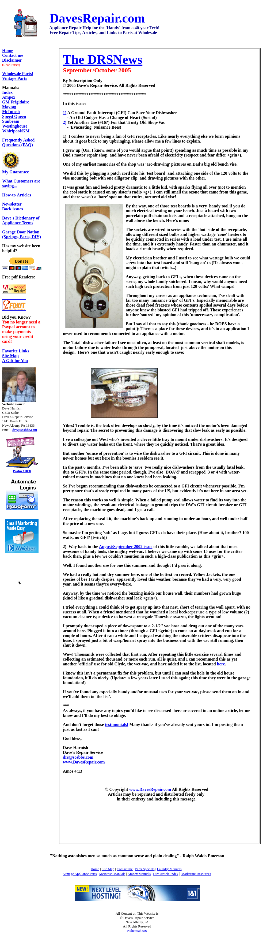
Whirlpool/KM (15, 131)
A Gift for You (15, 360)
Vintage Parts (14, 78)
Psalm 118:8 (22, 471)
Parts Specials (145, 869)
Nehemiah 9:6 (137, 931)
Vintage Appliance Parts (80, 874)
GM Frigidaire (15, 102)
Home (7, 50)
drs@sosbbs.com (78, 757)
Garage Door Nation (20, 232)
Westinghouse (14, 126)
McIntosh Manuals (112, 874)
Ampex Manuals (139, 874)
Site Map (10, 355)
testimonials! (116, 724)
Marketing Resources (196, 874)
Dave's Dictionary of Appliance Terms (21, 220)
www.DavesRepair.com (84, 762)
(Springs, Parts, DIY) (21, 236)
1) (64, 112)
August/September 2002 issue (126, 546)
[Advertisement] (156, 823)
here (221, 664)
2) (64, 122)
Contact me (125, 869)
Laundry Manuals (169, 869)
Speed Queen (14, 116)
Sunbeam (10, 121)
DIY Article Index (165, 874)
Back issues (12, 206)
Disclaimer (12, 60)
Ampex (8, 97)
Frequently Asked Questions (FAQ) (18, 142)
